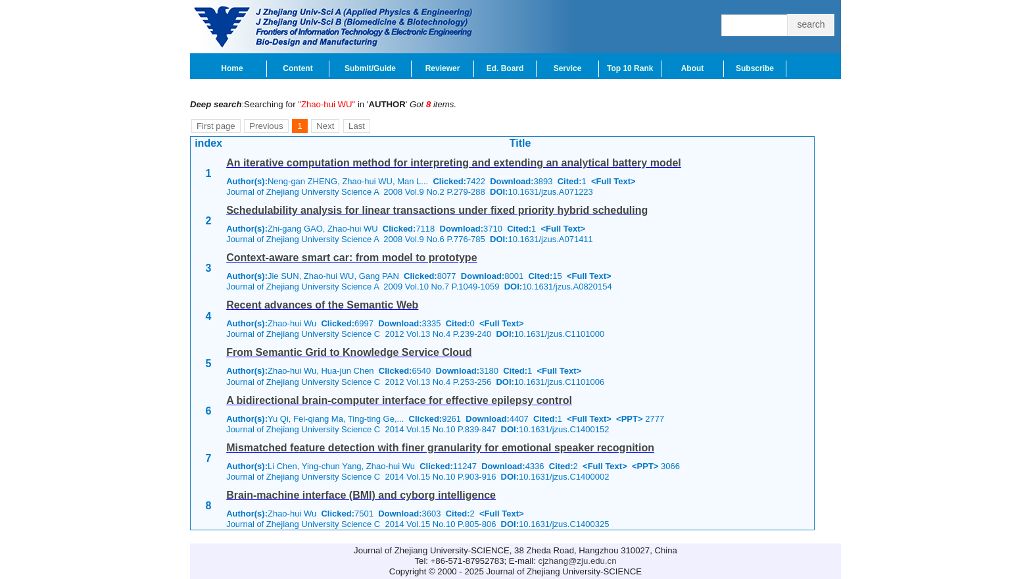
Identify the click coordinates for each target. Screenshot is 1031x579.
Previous (266, 126)
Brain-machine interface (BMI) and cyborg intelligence (361, 495)
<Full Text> (613, 181)
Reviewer (442, 68)
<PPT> (629, 419)
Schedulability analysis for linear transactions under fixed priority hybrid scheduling (437, 210)
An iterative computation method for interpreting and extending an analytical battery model (453, 162)
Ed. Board (505, 68)
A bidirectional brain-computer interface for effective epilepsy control (399, 400)
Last (356, 126)
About (692, 68)
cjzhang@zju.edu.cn (578, 561)
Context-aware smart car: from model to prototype (351, 257)
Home (232, 68)
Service (568, 68)
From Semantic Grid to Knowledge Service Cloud (348, 352)
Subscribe (755, 68)
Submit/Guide (370, 68)
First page (216, 126)
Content (297, 68)
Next (325, 126)
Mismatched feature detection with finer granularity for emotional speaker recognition (440, 447)
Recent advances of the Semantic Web (322, 305)
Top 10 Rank (630, 68)
